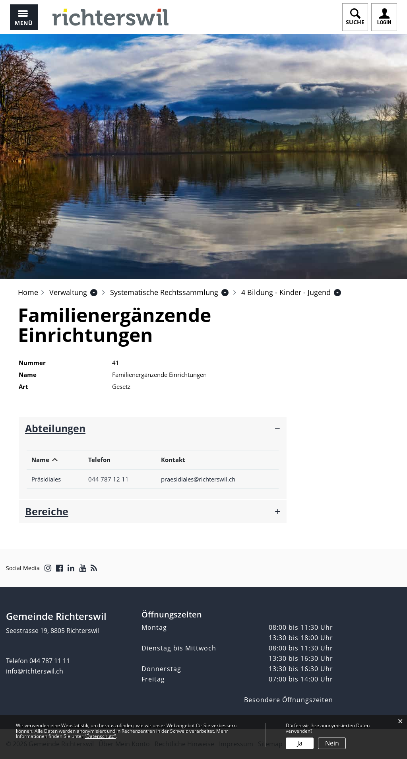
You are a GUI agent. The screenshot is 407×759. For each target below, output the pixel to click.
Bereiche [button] (46, 511)
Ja (299, 743)
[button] (68, 292)
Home (28, 292)
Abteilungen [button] (55, 428)
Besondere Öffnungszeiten (288, 699)
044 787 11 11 (49, 660)
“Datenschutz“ (100, 736)
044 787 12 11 (108, 479)
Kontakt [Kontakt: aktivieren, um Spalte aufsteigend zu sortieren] (173, 460)
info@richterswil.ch (34, 671)
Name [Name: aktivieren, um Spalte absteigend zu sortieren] (40, 460)
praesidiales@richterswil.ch (198, 479)
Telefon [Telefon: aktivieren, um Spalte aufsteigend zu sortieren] (99, 460)
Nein (332, 743)
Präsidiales (46, 479)
